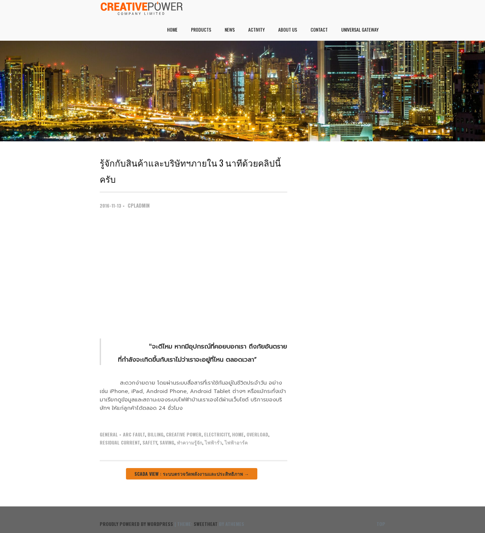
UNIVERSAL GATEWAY (360, 29)
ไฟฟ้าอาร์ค (236, 442)
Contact (319, 29)
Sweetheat (206, 523)
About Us (287, 29)
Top (381, 523)
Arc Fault (134, 434)
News (230, 29)
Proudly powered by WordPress (136, 523)
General (109, 434)
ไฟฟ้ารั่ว (213, 442)
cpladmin (139, 205)
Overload (257, 434)
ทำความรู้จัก (189, 442)
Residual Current (120, 442)
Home (172, 29)
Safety (149, 442)
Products (201, 29)
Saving (167, 442)
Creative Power (183, 434)
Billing (155, 434)
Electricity (216, 434)
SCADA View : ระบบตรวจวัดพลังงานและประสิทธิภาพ (191, 473)
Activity (256, 29)
